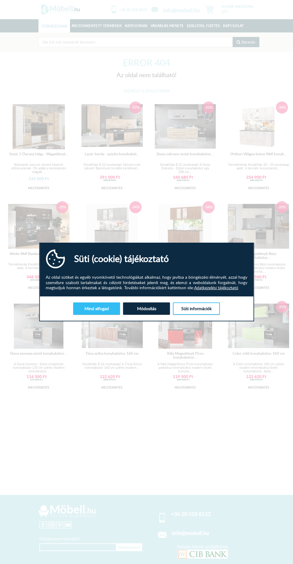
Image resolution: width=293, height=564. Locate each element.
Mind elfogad (96, 308)
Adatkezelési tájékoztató (216, 287)
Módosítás (146, 308)
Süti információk (196, 308)
